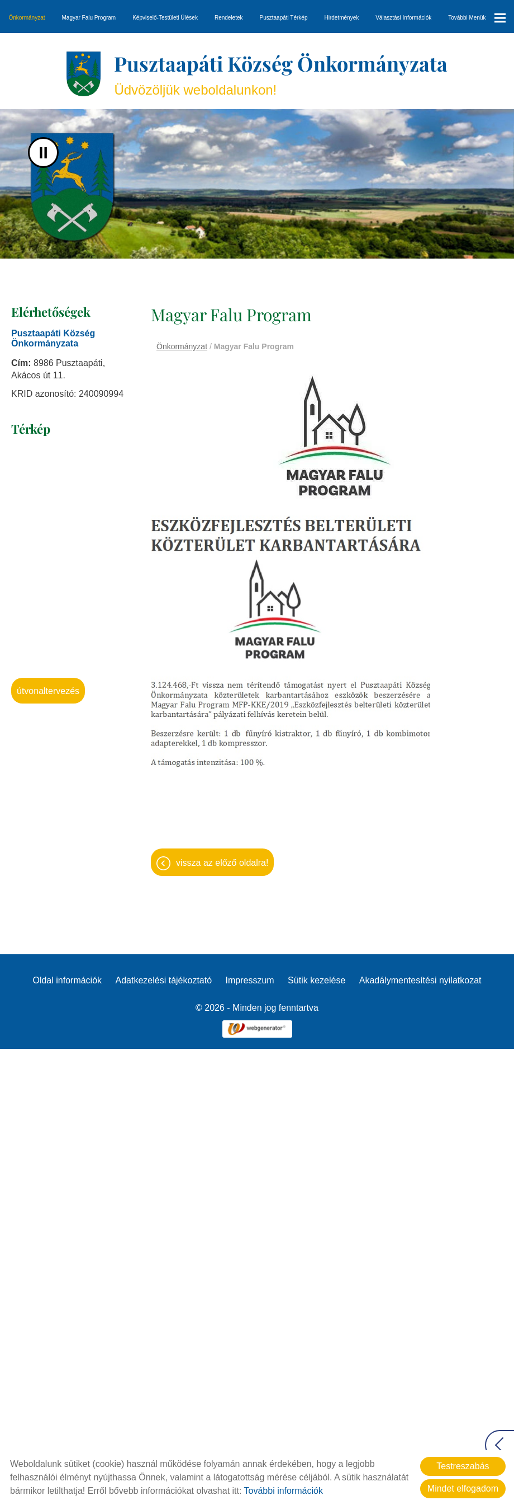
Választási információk (403, 18)
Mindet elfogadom (462, 1488)
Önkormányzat (26, 18)
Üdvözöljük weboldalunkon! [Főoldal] (281, 73)
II (43, 152)
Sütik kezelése (316, 980)
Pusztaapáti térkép (284, 18)
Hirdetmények (342, 18)
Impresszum (250, 980)
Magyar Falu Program (89, 18)
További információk (283, 1490)
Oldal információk (67, 980)
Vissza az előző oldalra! (222, 863)
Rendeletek (229, 18)
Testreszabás (462, 1466)
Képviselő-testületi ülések (165, 18)
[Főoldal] (83, 73)
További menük (476, 18)
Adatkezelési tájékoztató (164, 980)
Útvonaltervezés (48, 691)
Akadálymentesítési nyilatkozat (420, 980)
